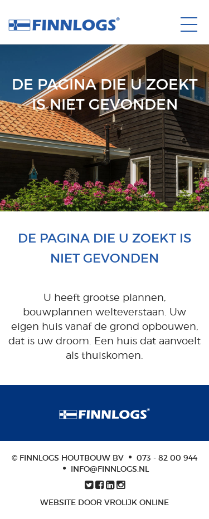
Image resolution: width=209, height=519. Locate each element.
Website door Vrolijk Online (104, 502)
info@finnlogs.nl (110, 469)
